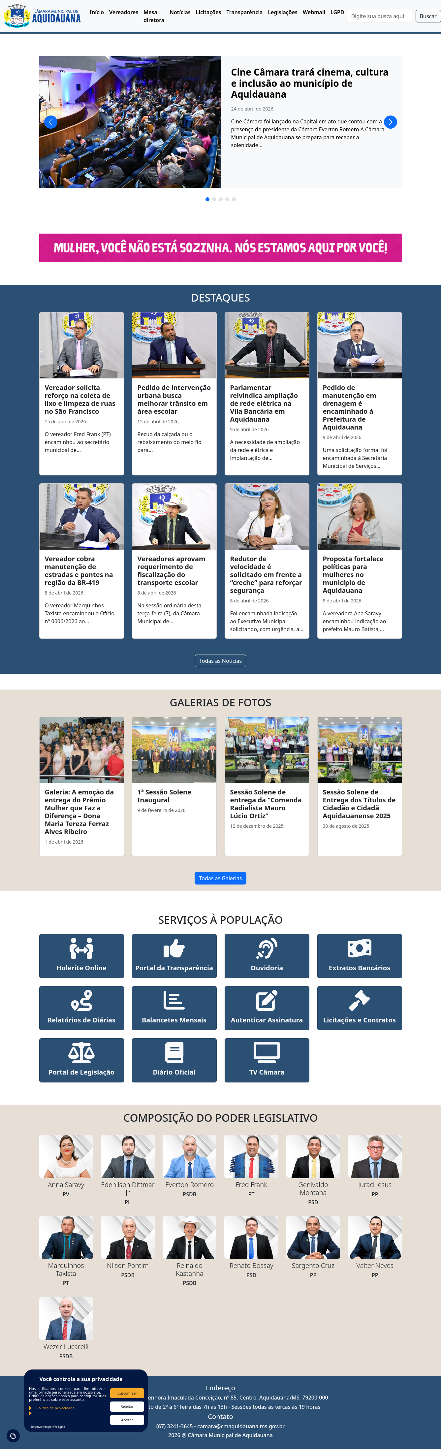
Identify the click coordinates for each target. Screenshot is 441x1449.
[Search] (380, 16)
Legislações (283, 12)
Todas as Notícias (220, 660)
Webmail (314, 12)
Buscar (428, 16)
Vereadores (123, 12)
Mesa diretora (153, 16)
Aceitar (127, 1419)
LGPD (337, 12)
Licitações (208, 12)
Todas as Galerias (220, 878)
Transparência (244, 12)
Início (97, 12)
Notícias (180, 12)
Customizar (127, 1393)
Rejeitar (127, 1406)
